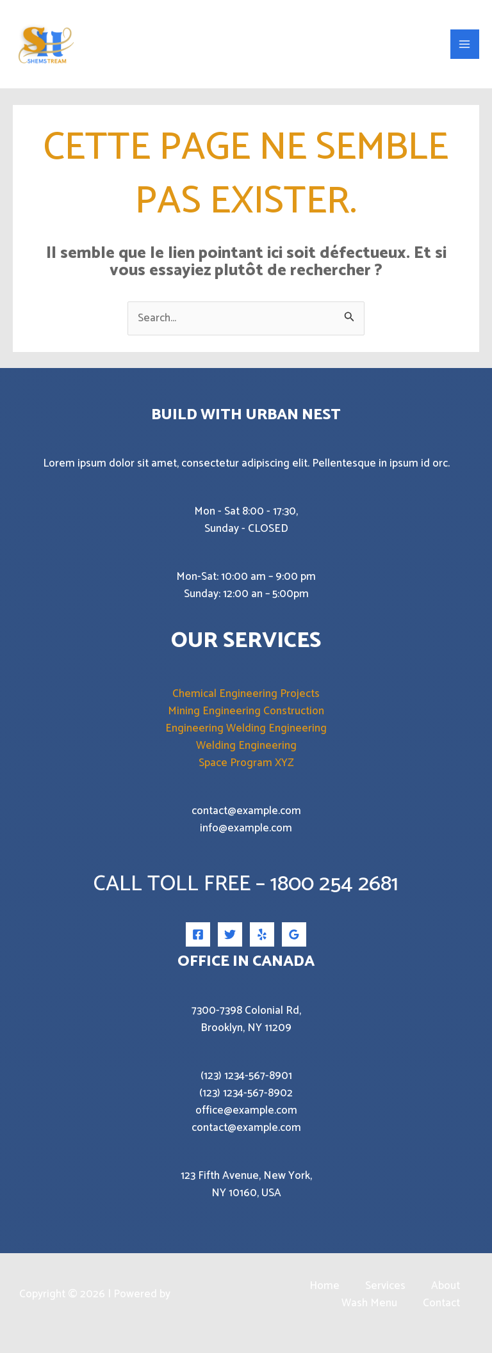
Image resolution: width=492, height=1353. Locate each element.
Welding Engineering (246, 756)
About (445, 1296)
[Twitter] (230, 945)
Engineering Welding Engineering (246, 739)
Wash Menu (369, 1313)
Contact (441, 1313)
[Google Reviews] (294, 945)
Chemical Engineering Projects (246, 704)
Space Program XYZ (246, 773)
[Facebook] (198, 945)
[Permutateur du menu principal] (465, 49)
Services (385, 1296)
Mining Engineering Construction (246, 721)
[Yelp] (262, 945)
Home (324, 1296)
